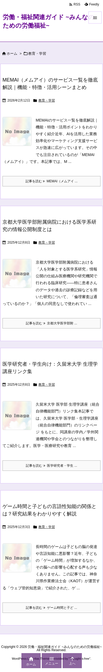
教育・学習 (46, 100)
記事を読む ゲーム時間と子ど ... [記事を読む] (51, 608)
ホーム (12, 53)
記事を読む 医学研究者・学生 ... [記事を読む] (51, 466)
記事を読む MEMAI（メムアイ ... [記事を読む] (52, 181)
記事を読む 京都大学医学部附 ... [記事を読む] (51, 323)
